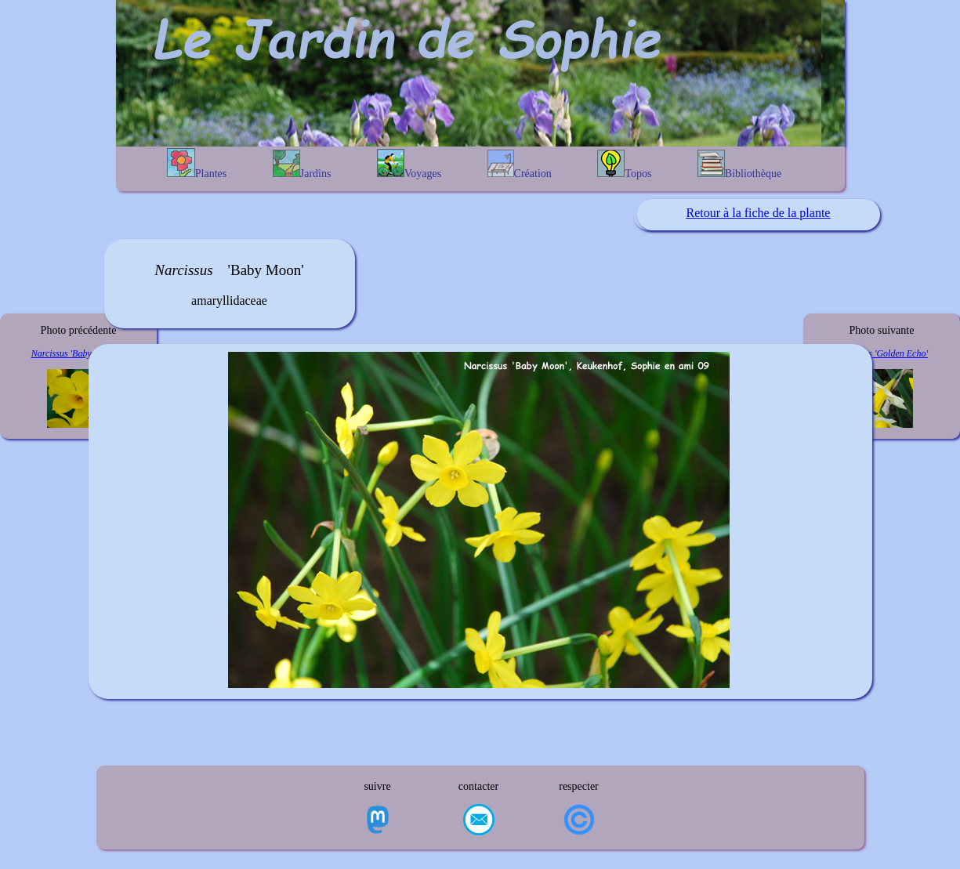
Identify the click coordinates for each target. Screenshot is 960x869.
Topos (624, 164)
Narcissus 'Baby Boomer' (78, 353)
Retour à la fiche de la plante (758, 212)
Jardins (302, 164)
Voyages (409, 164)
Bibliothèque (739, 164)
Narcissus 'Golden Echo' (881, 353)
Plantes (196, 163)
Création (519, 164)
